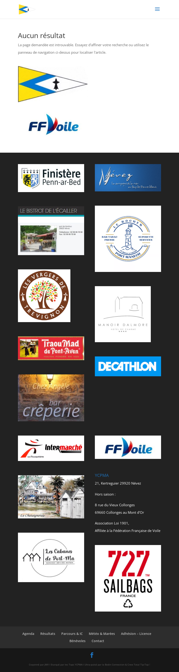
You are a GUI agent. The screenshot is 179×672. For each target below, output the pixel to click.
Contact (98, 641)
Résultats (47, 633)
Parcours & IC (72, 633)
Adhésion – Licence (136, 633)
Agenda (28, 633)
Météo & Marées (102, 633)
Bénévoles (77, 641)
